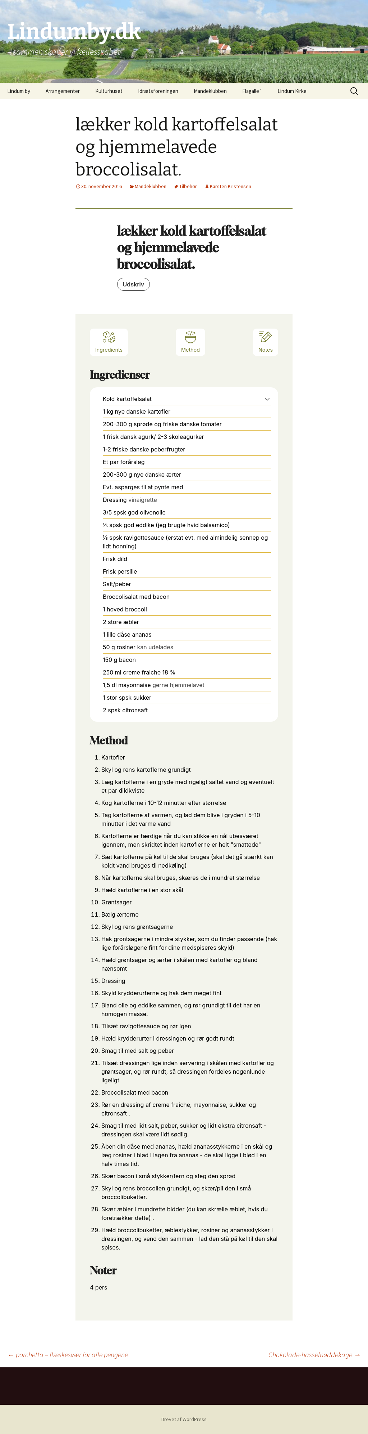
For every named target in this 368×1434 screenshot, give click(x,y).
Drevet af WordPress (184, 1419)
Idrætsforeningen (158, 91)
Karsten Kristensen (230, 186)
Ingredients (109, 341)
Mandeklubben (210, 91)
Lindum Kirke (292, 91)
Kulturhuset (109, 91)
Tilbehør (188, 186)
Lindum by (18, 91)
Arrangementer (63, 91)
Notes (265, 341)
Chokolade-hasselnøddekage (314, 1354)
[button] (267, 398)
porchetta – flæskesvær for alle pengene (67, 1354)
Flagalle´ (252, 91)
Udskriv (133, 284)
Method (190, 341)
